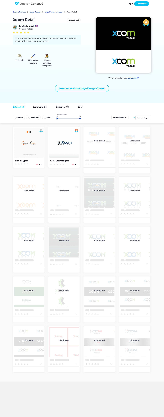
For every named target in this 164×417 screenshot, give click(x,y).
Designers (62, 107)
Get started (141, 4)
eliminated (34, 117)
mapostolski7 (132, 78)
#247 (52, 161)
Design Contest (19, 12)
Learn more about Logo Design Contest (82, 88)
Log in (130, 4)
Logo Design (35, 12)
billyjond (24, 161)
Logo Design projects (53, 12)
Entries (18, 107)
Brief (80, 107)
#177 (17, 161)
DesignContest (29, 3)
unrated (20, 117)
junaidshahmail (26, 26)
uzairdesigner (62, 161)
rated (48, 117)
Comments (40, 107)
